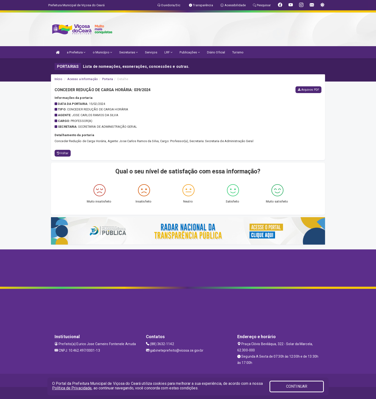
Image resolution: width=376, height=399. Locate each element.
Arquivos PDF (308, 89)
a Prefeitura (76, 52)
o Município (102, 52)
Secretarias (128, 52)
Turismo (238, 52)
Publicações (190, 52)
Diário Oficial (216, 52)
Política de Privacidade (72, 388)
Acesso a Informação (82, 79)
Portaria (107, 79)
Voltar (62, 153)
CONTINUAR (296, 386)
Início (58, 79)
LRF (168, 52)
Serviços (151, 52)
